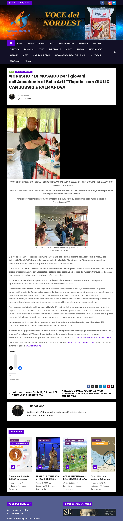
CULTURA (97, 43)
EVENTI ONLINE (55, 49)
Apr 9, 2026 (16, 483)
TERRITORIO (15, 61)
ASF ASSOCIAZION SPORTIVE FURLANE (70, 55)
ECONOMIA (29, 49)
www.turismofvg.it (34, 345)
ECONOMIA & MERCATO (100, 443)
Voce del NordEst (18, 31)
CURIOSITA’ (14, 49)
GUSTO (69, 49)
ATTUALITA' (14, 440)
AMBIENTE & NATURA (36, 43)
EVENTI (41, 49)
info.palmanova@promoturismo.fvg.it (94, 337)
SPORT (25, 55)
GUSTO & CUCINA (16, 447)
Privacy (28, 61)
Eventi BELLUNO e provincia (74, 440)
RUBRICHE (14, 55)
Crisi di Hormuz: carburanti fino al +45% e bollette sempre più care (99, 480)
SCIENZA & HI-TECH (41, 55)
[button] (115, 52)
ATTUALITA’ (83, 43)
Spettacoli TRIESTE (44, 440)
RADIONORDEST (95, 49)
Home (19, 43)
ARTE (52, 43)
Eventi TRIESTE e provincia (19, 443)
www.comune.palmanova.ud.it (81, 342)
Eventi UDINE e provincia (23, 72)
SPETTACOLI (96, 55)
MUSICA (80, 49)
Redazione (24, 96)
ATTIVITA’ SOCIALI (66, 43)
